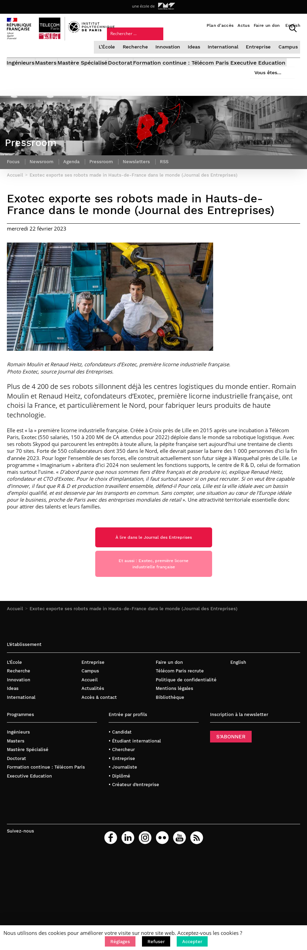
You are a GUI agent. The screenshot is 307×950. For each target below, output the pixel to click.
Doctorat (149, 74)
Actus (244, 25)
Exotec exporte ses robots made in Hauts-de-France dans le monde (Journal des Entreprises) (134, 654)
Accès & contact (99, 743)
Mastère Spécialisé (102, 74)
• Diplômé (119, 821)
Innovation (171, 55)
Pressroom (105, 191)
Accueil (15, 654)
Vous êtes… (217, 47)
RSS (170, 191)
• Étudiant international (135, 786)
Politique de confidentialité (186, 725)
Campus (287, 55)
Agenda (74, 191)
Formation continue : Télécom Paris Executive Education (83, 82)
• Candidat (120, 777)
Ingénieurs (21, 74)
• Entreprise (122, 803)
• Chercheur (122, 795)
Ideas (196, 55)
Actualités (92, 734)
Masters (55, 74)
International (225, 55)
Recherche (139, 55)
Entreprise (259, 55)
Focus (14, 191)
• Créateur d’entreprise (134, 830)
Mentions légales (174, 734)
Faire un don (267, 25)
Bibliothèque (170, 743)
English (292, 25)
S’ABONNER (230, 782)
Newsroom (43, 191)
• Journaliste (123, 812)
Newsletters (141, 191)
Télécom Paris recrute (180, 716)
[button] (120, 941)
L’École (111, 55)
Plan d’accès (220, 25)
